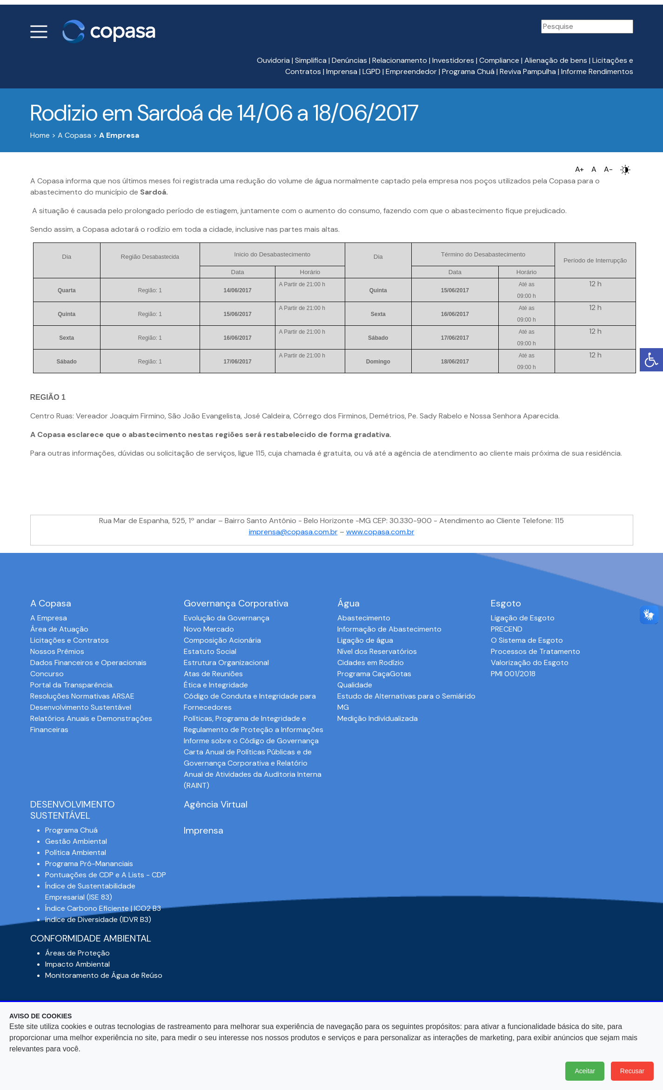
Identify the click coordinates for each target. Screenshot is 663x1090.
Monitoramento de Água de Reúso (103, 975)
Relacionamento (399, 60)
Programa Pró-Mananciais (89, 863)
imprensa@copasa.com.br (293, 532)
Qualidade (354, 685)
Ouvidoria (273, 60)
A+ (579, 169)
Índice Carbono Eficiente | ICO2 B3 (103, 908)
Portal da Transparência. (72, 685)
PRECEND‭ (506, 629)
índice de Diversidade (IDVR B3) (98, 919)
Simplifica (311, 60)
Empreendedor (411, 71)
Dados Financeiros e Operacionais (88, 662)
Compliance (499, 60)
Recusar (632, 1071)
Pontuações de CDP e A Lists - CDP (105, 875)
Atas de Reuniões (213, 674)
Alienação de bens (555, 60)
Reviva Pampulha (528, 71)
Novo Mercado (209, 629)
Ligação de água (365, 640)
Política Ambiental (75, 852)
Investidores (453, 60)
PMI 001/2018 (513, 674)
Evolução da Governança (226, 618)
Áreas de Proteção (77, 953)
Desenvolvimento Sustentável (80, 707)
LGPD (371, 71)
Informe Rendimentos (597, 71)
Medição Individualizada (377, 718)
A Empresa (48, 618)
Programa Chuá (468, 71)
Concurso (47, 674)
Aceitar (585, 1071)
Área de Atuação (59, 629)
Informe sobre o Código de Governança (251, 741)
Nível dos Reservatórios (377, 651)
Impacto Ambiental (77, 964)
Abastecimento (363, 618)
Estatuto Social (210, 651)
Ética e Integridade (216, 685)
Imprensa (341, 71)
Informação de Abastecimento (389, 629)
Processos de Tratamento (535, 651)
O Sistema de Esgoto (527, 640)
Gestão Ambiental (76, 841)
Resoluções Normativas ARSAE (82, 696)
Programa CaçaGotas (374, 674)
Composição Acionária (222, 640)
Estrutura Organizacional (226, 662)
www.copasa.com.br (380, 532)
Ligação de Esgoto (523, 618)
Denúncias (349, 60)
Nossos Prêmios (57, 651)
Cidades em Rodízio (370, 662)
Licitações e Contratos (69, 640)
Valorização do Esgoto (530, 662)
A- (608, 169)
